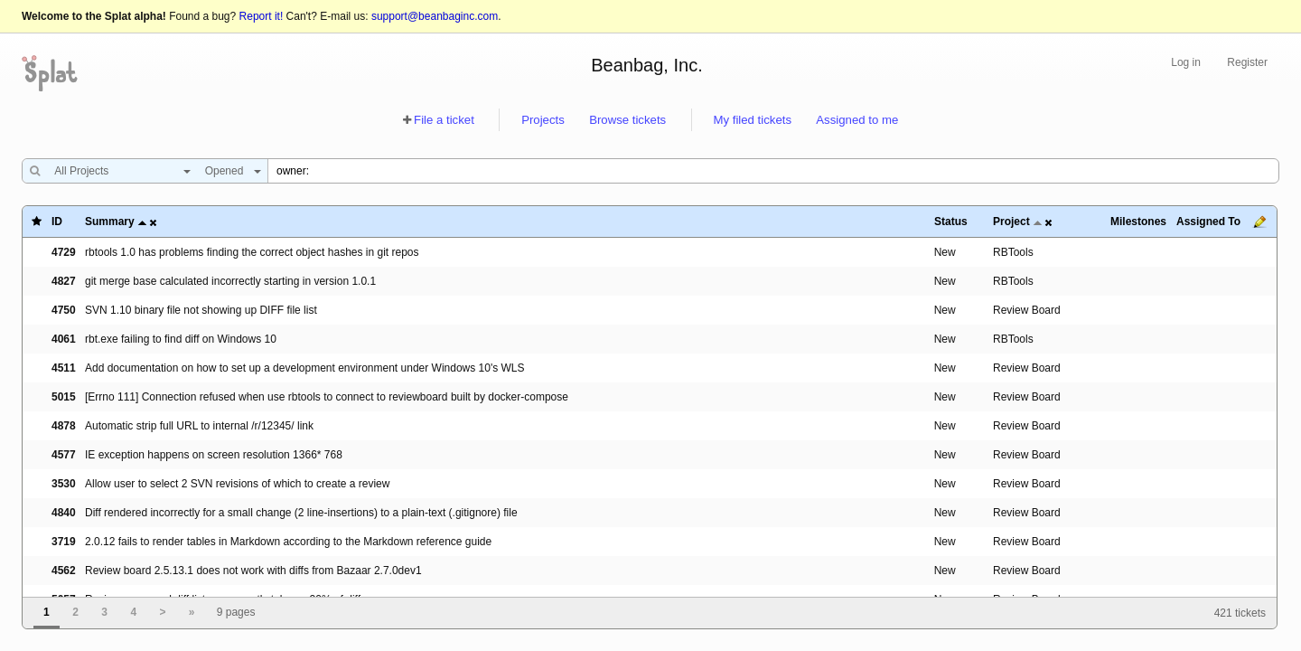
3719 (63, 541)
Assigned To (1208, 221)
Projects (543, 120)
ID (56, 221)
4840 (63, 512)
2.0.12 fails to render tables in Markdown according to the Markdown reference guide (288, 541)
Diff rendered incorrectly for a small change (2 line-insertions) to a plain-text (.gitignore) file (301, 512)
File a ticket (444, 120)
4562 (63, 570)
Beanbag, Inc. (646, 65)
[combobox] (118, 171)
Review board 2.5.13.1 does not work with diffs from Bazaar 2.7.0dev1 (253, 570)
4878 (63, 425)
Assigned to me (857, 120)
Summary (110, 221)
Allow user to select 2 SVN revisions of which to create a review (237, 483)
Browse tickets (627, 120)
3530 (63, 483)
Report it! (261, 16)
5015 (63, 397)
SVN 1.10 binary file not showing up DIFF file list (201, 310)
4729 (63, 252)
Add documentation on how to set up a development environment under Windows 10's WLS (305, 368)
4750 (63, 310)
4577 (63, 454)
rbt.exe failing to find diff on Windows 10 (180, 339)
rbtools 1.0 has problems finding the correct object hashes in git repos (252, 252)
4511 (63, 368)
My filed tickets (752, 120)
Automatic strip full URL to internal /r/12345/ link (199, 425)
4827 (63, 281)
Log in (1186, 62)
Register (1247, 62)
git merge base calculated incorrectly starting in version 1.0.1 (230, 281)
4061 (63, 339)
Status (951, 221)
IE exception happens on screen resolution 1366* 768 (213, 454)
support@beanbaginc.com (434, 16)
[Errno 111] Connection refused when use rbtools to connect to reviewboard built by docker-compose (326, 397)
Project (1011, 221)
